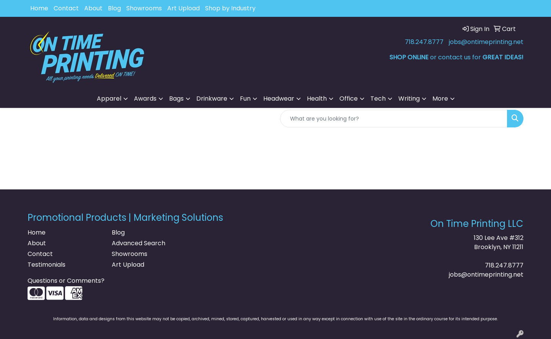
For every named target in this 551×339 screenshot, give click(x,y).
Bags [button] (176, 98)
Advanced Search (138, 243)
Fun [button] (245, 98)
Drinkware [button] (211, 98)
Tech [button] (378, 98)
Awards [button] (145, 98)
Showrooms (144, 8)
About (93, 8)
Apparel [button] (109, 98)
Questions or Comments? (66, 280)
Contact (66, 8)
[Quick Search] (393, 118)
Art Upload (183, 8)
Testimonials (46, 264)
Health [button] (317, 98)
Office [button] (348, 98)
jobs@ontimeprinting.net (486, 41)
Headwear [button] (278, 98)
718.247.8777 (424, 41)
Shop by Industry (230, 8)
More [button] (440, 98)
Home (39, 8)
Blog (114, 8)
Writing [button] (409, 98)
